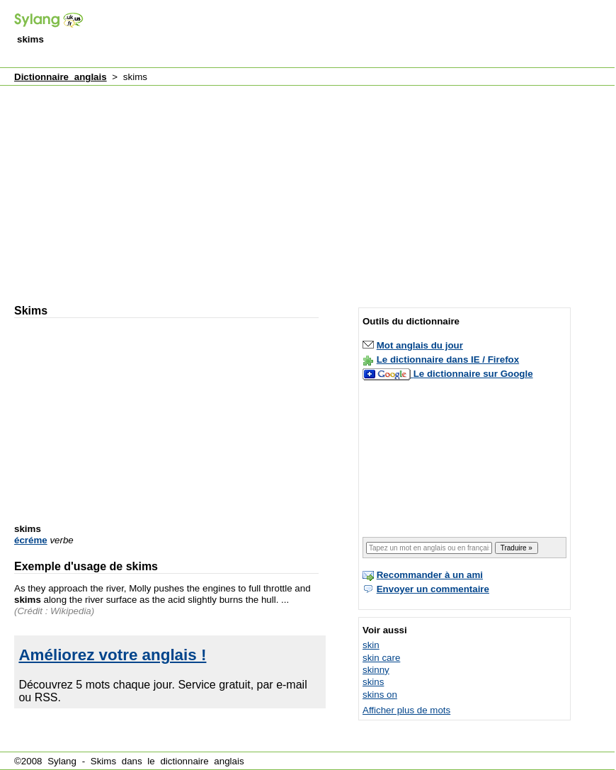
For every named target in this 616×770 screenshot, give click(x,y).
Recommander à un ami (430, 575)
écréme (30, 540)
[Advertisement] (177, 188)
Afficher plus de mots (406, 710)
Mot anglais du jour (420, 345)
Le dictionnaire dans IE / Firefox (448, 359)
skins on (380, 694)
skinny (376, 669)
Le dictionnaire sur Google (473, 373)
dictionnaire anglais (202, 761)
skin (371, 645)
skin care (381, 657)
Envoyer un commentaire (433, 589)
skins (373, 681)
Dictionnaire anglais (60, 77)
